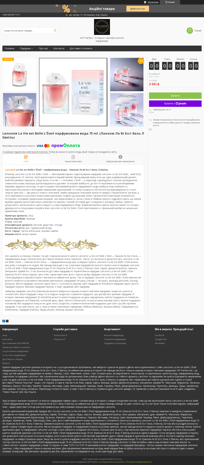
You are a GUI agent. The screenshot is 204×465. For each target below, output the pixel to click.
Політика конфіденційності (139, 462)
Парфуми (25, 48)
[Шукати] (55, 30)
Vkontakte (160, 343)
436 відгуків (153, 2)
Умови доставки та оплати (16, 347)
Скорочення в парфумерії (15, 351)
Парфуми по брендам (115, 343)
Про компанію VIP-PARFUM (15, 343)
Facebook (159, 335)
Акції (4, 335)
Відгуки (6, 363)
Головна (9, 48)
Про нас (43, 48)
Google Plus (161, 339)
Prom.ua (118, 459)
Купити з (175, 103)
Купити (175, 95)
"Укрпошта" (59, 339)
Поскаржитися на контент (112, 462)
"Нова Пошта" (60, 335)
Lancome (10, 169)
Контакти (59, 48)
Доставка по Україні (12, 359)
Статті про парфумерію (14, 355)
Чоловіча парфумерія (115, 339)
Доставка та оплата (81, 48)
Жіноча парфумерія (114, 335)
